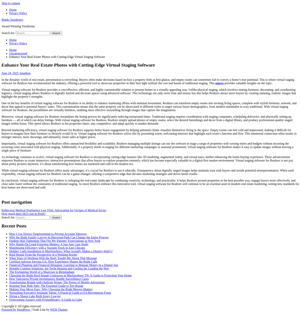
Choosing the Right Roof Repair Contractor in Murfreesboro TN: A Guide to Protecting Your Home (70, 275)
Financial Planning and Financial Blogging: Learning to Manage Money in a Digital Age (63, 265)
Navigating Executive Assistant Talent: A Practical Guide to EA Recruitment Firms (60, 292)
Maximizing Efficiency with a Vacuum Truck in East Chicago (47, 247)
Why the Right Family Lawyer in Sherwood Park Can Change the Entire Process (58, 237)
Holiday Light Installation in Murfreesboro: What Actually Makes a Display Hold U (61, 251)
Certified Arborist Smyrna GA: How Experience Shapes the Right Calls (53, 261)
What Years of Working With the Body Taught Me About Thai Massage (53, 258)
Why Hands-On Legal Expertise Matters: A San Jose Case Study (48, 244)
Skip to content (11, 3)
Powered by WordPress (16, 309)
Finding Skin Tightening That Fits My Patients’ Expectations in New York (54, 240)
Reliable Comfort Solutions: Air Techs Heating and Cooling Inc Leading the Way (59, 268)
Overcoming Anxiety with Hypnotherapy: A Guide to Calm (45, 299)
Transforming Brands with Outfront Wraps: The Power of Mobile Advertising (57, 282)
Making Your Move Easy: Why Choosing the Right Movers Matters (51, 289)
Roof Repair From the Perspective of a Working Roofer (43, 254)
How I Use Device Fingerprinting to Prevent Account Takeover (48, 234)
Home (13, 9)
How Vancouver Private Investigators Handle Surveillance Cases (49, 279)
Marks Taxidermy (12, 19)
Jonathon (25, 73)
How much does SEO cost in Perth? (23, 213)
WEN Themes (59, 309)
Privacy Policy (18, 13)
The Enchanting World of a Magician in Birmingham (41, 272)
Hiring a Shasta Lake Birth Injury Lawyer (34, 296)
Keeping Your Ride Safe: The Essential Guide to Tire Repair (46, 285)
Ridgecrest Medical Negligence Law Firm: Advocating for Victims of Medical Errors (54, 210)
